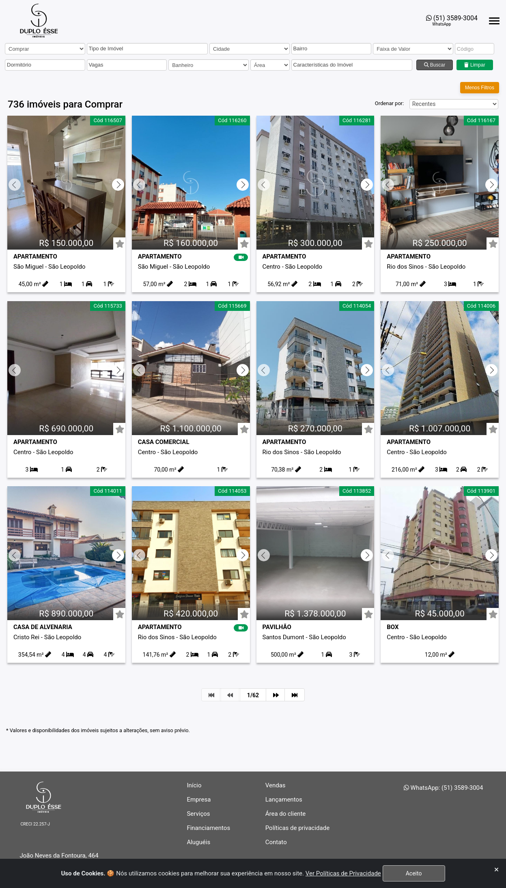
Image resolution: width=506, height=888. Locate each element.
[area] (270, 65)
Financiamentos (208, 828)
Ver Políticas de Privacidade (342, 873)
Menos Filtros (479, 86)
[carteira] (45, 48)
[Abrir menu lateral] (494, 20)
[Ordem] (453, 102)
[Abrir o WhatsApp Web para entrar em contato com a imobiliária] (451, 20)
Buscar (435, 65)
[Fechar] (496, 870)
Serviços (198, 813)
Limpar (475, 65)
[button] (144, 49)
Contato (276, 842)
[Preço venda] (413, 48)
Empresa (199, 799)
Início (194, 785)
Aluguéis (198, 842)
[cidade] (249, 48)
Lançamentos (283, 799)
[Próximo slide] (118, 181)
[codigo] (474, 48)
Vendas (275, 785)
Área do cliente (285, 813)
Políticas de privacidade (297, 828)
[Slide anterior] (14, 181)
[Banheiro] (208, 65)
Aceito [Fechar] (413, 873)
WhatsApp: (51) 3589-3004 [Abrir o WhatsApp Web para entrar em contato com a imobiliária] (443, 787)
